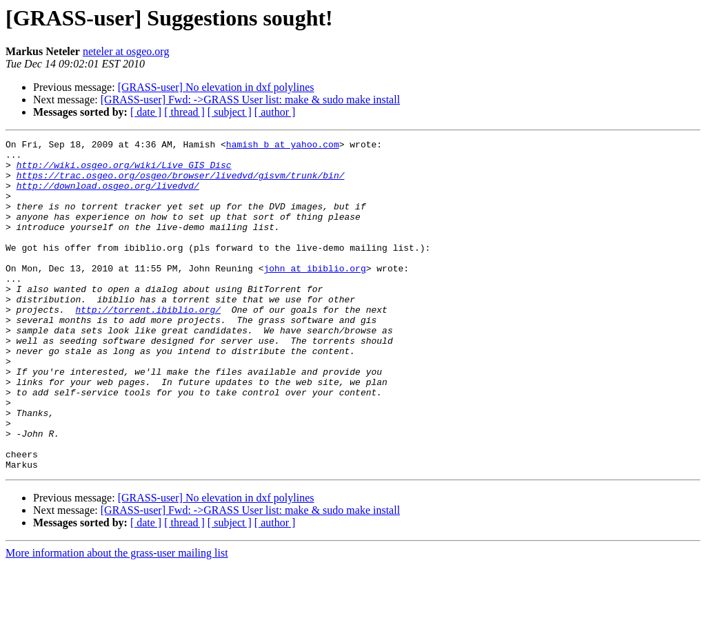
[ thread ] (184, 112)
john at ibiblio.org (314, 295)
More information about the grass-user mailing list (117, 619)
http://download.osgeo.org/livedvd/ (108, 195)
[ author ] (275, 112)
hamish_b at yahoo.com (282, 146)
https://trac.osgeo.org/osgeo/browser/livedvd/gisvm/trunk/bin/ (181, 183)
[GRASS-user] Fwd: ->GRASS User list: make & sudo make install (250, 99)
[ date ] (145, 112)
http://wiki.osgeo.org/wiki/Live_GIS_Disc (124, 171)
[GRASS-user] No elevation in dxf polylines (216, 87)
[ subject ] (230, 112)
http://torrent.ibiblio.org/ (148, 344)
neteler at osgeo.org (126, 51)
